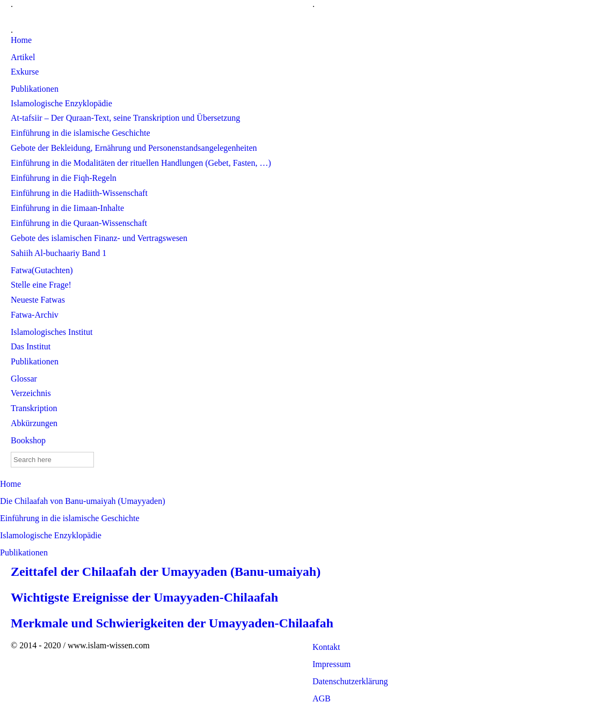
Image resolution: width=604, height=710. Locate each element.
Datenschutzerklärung (350, 681)
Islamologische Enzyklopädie (50, 535)
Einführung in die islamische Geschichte (69, 518)
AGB (321, 698)
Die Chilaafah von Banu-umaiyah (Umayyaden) (82, 501)
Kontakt (326, 647)
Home (10, 483)
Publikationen (24, 552)
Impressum (331, 664)
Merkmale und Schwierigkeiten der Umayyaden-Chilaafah (172, 623)
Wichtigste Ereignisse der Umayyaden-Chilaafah (144, 597)
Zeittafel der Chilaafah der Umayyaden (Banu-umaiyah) (166, 572)
